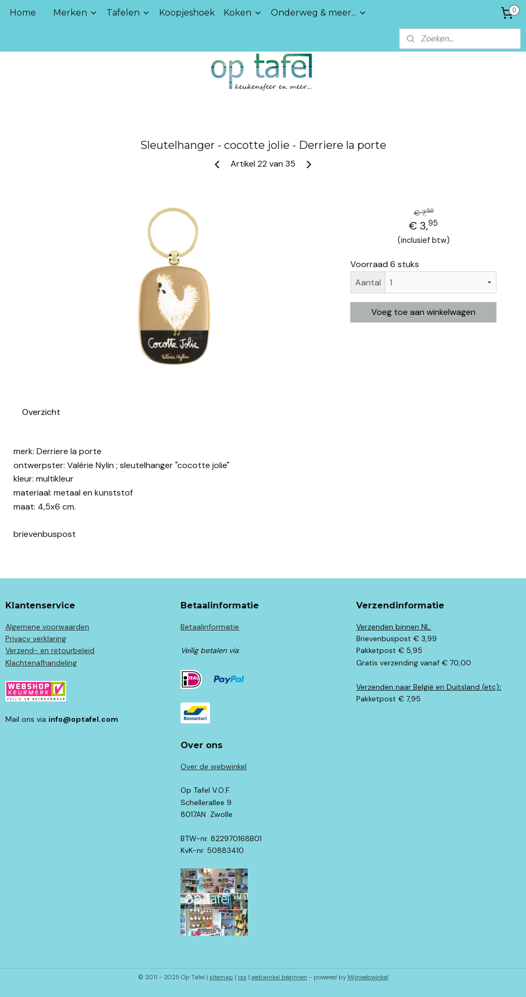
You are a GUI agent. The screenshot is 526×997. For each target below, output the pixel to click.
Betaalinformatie (210, 627)
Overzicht (41, 412)
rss (242, 977)
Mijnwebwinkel (368, 977)
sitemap (221, 977)
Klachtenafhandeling (41, 663)
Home (23, 13)
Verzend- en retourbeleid (50, 650)
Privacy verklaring (35, 638)
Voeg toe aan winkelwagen (423, 312)
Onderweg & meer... (319, 13)
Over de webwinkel (214, 766)
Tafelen (128, 13)
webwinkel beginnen (279, 977)
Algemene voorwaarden (47, 627)
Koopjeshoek (187, 13)
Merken (75, 13)
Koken (243, 13)
